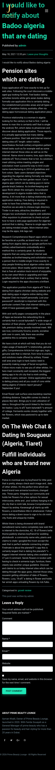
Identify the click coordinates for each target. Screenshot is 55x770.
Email (5, 651)
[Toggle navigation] (46, 10)
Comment (7, 618)
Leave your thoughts (38, 54)
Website (6, 663)
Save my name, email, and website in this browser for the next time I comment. (27, 681)
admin (22, 45)
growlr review (24, 590)
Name (5, 638)
